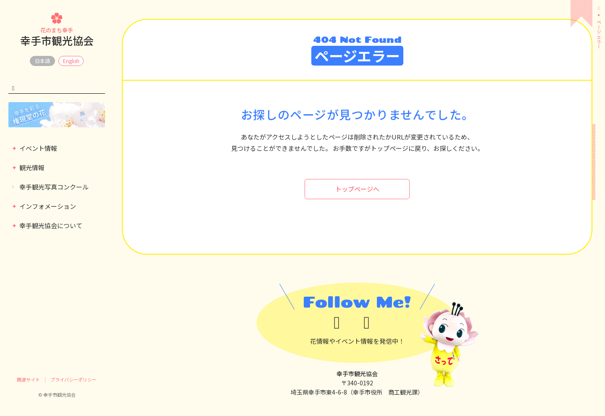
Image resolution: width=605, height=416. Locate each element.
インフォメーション (44, 206)
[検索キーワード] (56, 88)
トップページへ (357, 188)
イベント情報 (35, 148)
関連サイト (28, 379)
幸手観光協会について (47, 225)
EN (71, 61)
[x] (342, 323)
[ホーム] (598, 8)
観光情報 (29, 167)
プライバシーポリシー (73, 379)
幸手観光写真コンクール (50, 186)
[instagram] (372, 323)
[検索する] (13, 88)
